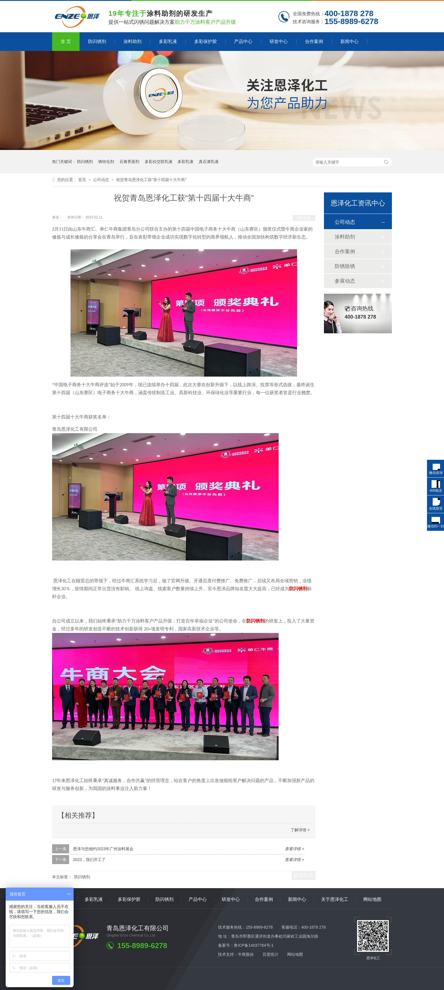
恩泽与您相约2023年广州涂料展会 (103, 849)
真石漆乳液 (209, 161)
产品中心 (243, 41)
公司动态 (101, 179)
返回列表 (304, 218)
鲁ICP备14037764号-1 (254, 945)
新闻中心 (349, 41)
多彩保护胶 (205, 41)
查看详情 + (294, 849)
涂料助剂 (132, 41)
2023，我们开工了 (89, 859)
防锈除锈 (345, 266)
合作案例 (314, 41)
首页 (82, 179)
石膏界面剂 (129, 161)
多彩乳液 (168, 41)
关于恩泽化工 (334, 899)
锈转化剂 (106, 161)
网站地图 (372, 899)
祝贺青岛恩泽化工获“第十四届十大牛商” (151, 179)
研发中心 (279, 41)
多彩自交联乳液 (158, 161)
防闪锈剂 (97, 41)
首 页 (66, 41)
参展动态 (345, 281)
